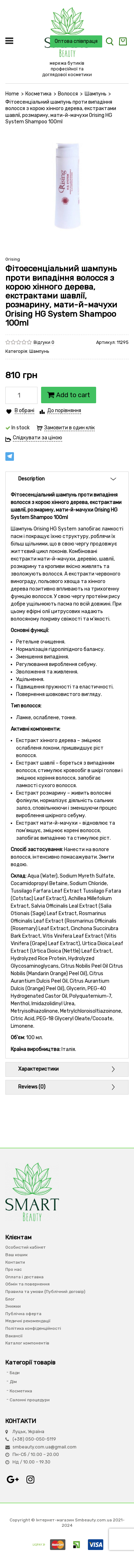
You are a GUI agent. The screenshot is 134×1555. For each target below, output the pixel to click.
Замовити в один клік (69, 428)
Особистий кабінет (25, 1247)
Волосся (68, 94)
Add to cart (68, 395)
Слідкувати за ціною (37, 438)
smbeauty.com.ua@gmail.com (44, 1447)
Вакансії (14, 1335)
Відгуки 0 (44, 342)
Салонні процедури (30, 1399)
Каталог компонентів (27, 1343)
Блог (10, 1299)
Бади (15, 1372)
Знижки (13, 1306)
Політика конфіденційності (33, 1328)
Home (12, 94)
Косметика (38, 94)
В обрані (24, 411)
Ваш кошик (16, 1254)
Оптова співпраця (76, 41)
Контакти (15, 1262)
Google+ (12, 1479)
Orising (12, 259)
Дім (13, 1381)
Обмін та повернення (27, 1284)
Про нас (13, 1269)
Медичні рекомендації (27, 1320)
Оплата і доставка (24, 1276)
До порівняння (64, 411)
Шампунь (95, 94)
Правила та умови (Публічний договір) (45, 1291)
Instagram (30, 1479)
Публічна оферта (23, 1313)
